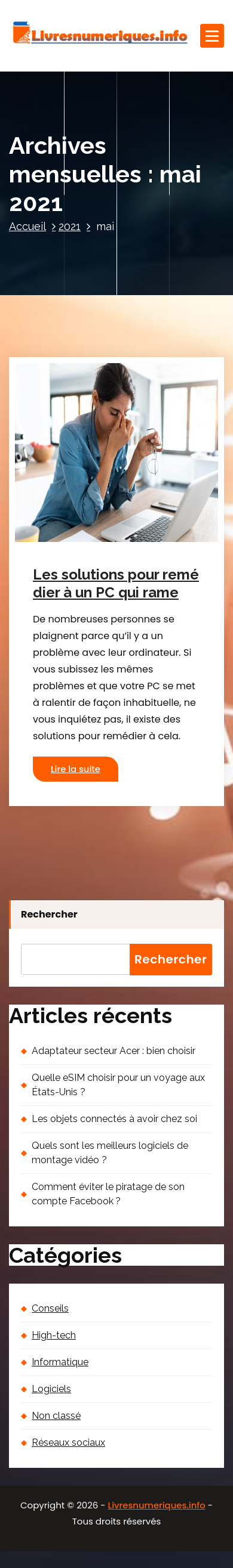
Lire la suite (75, 769)
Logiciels (51, 1389)
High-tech (54, 1335)
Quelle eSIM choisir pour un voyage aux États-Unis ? (118, 1085)
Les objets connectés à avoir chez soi (114, 1118)
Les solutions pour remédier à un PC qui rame (116, 584)
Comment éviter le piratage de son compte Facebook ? (108, 1194)
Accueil (27, 226)
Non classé (56, 1415)
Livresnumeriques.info (157, 1505)
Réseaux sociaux (68, 1442)
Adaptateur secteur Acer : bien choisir (113, 1050)
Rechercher (49, 914)
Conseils (50, 1308)
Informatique (60, 1362)
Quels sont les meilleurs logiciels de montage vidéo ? (110, 1153)
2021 (70, 226)
